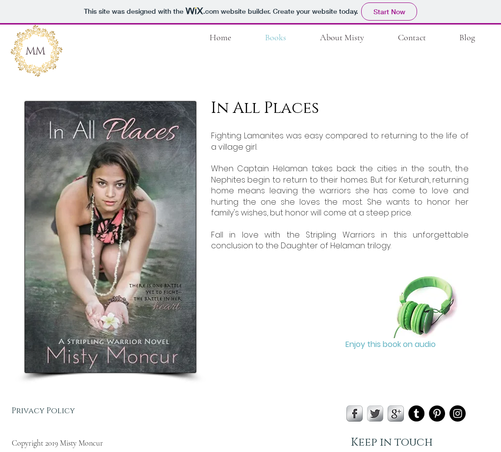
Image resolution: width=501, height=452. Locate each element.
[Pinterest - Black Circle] (437, 413)
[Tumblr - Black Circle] (416, 413)
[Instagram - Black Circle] (457, 413)
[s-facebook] (354, 413)
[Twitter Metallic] (375, 413)
